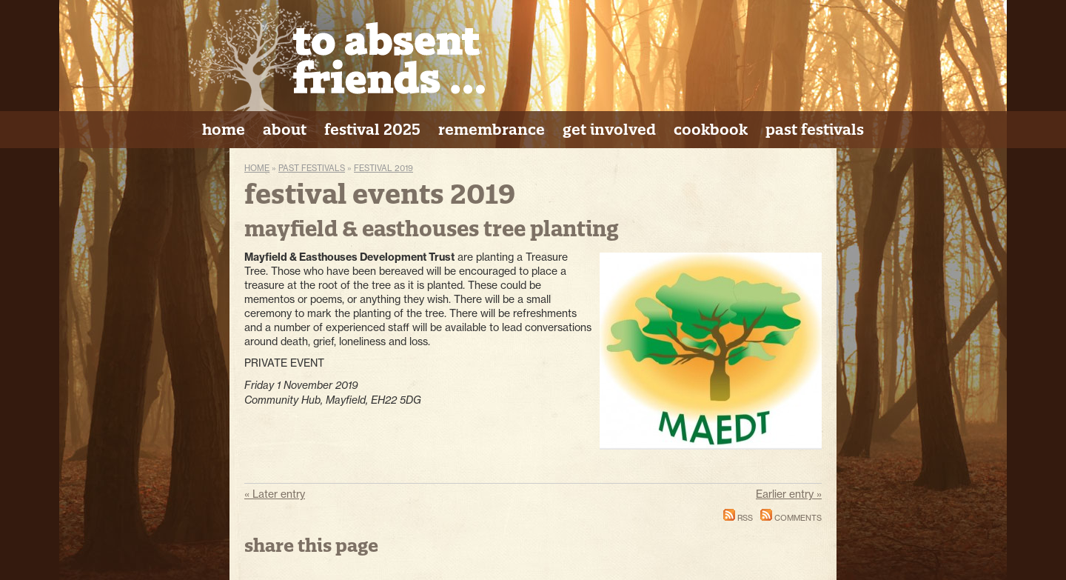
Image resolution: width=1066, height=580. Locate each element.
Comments (791, 518)
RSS (738, 518)
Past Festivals (311, 168)
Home (256, 168)
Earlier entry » (789, 494)
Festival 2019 (383, 168)
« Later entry (274, 494)
